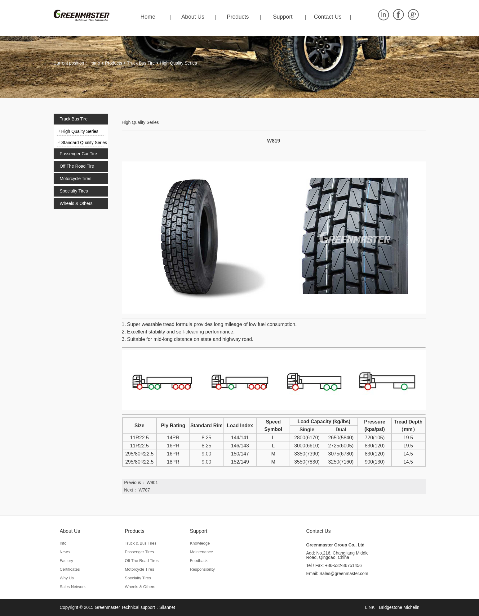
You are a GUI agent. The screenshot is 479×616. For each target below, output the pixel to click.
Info (63, 543)
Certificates (70, 569)
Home (147, 17)
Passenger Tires (139, 552)
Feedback (199, 560)
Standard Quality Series (84, 142)
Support (282, 17)
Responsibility (202, 569)
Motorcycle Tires (75, 178)
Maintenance (201, 552)
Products (238, 17)
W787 (144, 489)
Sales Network (73, 586)
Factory (66, 560)
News (65, 552)
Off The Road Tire (77, 166)
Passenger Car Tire (78, 153)
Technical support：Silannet (148, 607)
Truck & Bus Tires (141, 543)
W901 (152, 482)
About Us (192, 17)
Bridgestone (390, 607)
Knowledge (200, 543)
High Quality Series (178, 63)
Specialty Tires (74, 190)
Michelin (411, 607)
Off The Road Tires (142, 560)
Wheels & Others (76, 203)
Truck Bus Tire (141, 63)
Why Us (67, 578)
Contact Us (327, 17)
